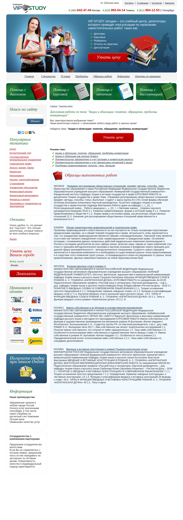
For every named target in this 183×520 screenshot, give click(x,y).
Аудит (13, 149)
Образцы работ (102, 76)
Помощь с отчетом (105, 91)
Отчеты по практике (148, 76)
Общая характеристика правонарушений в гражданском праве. (102, 227)
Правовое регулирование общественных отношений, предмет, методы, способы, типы (115, 186)
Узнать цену (109, 57)
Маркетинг (15, 171)
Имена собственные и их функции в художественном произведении (104, 307)
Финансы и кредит (20, 199)
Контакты (129, 3)
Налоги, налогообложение (24, 179)
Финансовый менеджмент (24, 195)
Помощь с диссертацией (151, 91)
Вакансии (169, 3)
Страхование (17, 183)
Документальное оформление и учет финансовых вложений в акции (93, 162)
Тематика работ (66, 106)
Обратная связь (111, 3)
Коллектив (157, 3)
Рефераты (123, 76)
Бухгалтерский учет (20, 153)
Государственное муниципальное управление (25, 158)
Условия (65, 76)
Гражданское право (20, 163)
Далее (13, 239)
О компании (142, 3)
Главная (29, 76)
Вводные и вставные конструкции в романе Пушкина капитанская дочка (106, 349)
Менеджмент (17, 175)
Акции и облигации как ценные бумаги (76, 156)
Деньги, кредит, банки (22, 167)
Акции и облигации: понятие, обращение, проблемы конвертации (92, 153)
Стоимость (48, 76)
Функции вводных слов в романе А (86, 266)
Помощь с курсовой (61, 91)
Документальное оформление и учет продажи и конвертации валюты (94, 159)
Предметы (81, 76)
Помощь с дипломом (18, 91)
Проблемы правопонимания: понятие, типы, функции (85, 165)
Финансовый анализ (21, 191)
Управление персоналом (24, 187)
